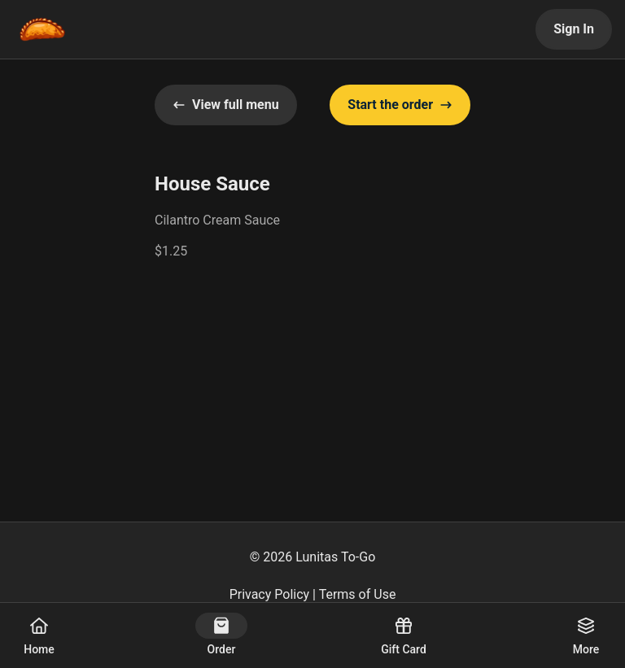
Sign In (573, 29)
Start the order (399, 104)
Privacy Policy (269, 594)
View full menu (226, 104)
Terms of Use (357, 594)
